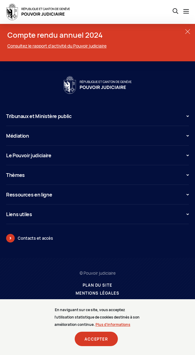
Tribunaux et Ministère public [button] (97, 116)
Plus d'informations (113, 328)
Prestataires (97, 301)
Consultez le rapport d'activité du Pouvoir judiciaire (57, 46)
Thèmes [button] (97, 175)
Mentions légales (97, 293)
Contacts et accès (35, 238)
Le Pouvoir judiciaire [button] (97, 155)
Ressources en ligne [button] (97, 194)
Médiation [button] (97, 135)
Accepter (96, 343)
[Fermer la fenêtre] (187, 31)
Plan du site (97, 285)
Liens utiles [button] (97, 214)
